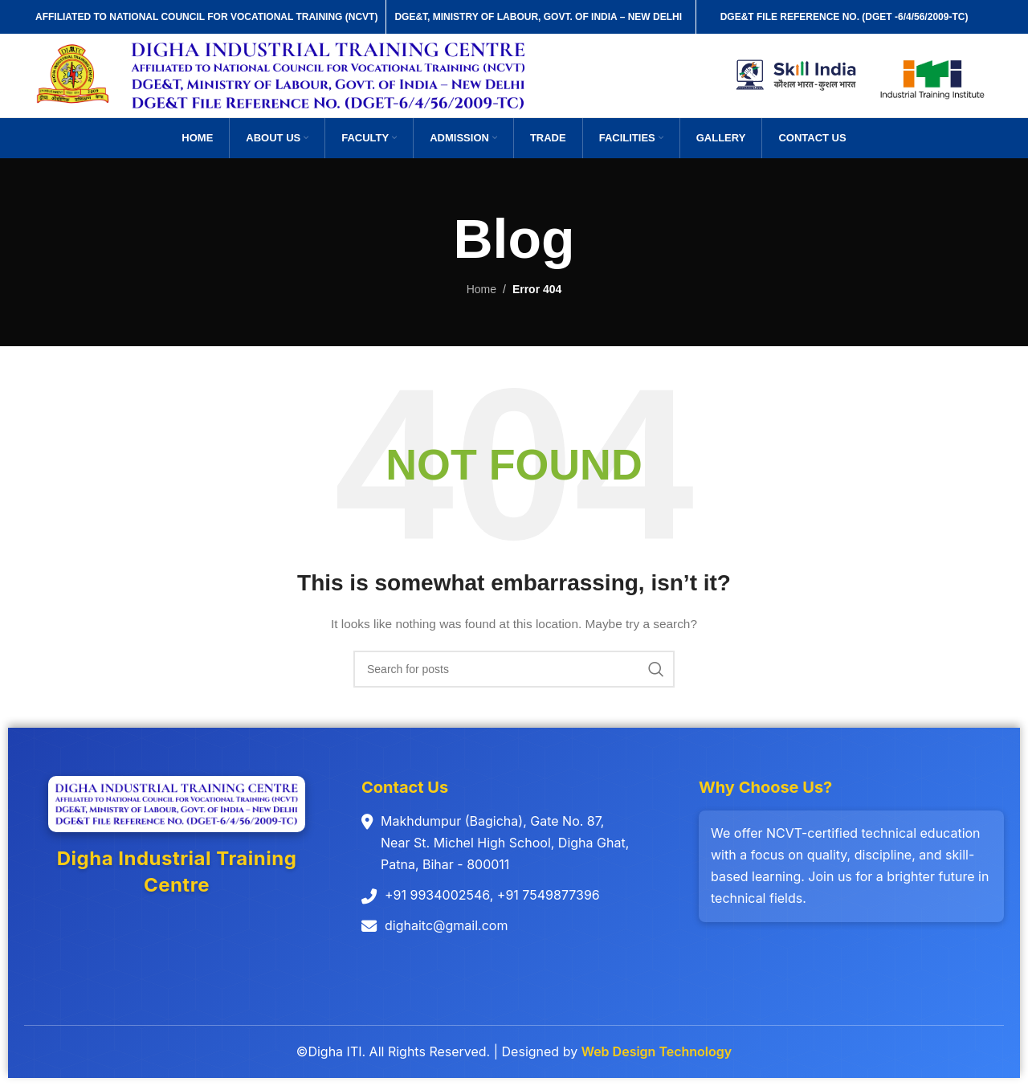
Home (481, 289)
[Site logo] (73, 74)
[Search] (514, 669)
